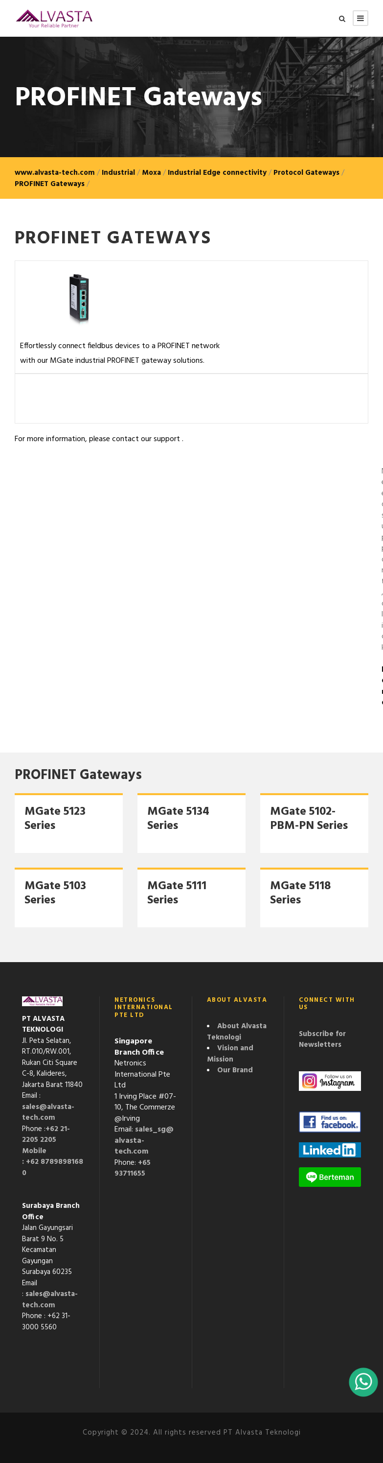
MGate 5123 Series (55, 818)
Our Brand (235, 1070)
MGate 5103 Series (55, 893)
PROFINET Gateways (50, 184)
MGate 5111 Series (176, 893)
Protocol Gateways (306, 173)
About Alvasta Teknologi (237, 1031)
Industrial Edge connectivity (217, 173)
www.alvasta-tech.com (55, 173)
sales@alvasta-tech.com (48, 1112)
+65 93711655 (132, 1168)
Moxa (151, 173)
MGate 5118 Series (300, 893)
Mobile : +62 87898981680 (52, 1162)
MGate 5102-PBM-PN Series (309, 818)
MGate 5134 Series (178, 818)
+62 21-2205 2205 (46, 1134)
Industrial (118, 173)
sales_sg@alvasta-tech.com (144, 1140)
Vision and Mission (230, 1053)
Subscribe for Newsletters (322, 1039)
